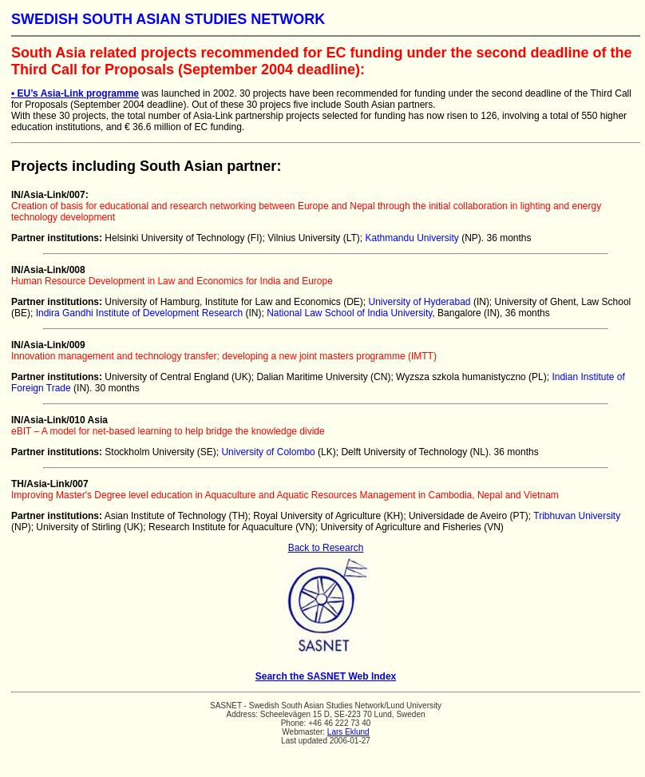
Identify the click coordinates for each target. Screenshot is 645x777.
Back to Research (326, 547)
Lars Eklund (348, 731)
